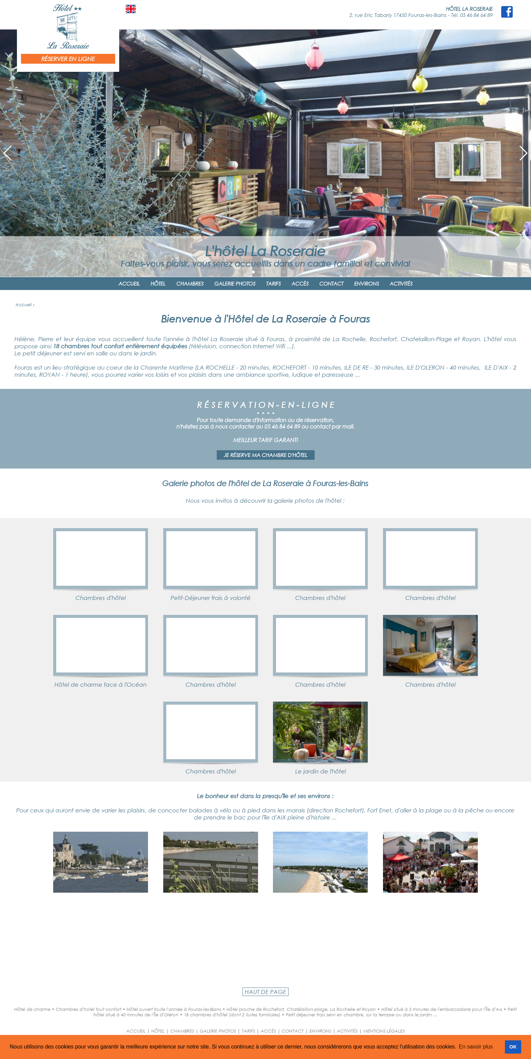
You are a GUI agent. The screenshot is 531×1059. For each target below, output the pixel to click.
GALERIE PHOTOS (234, 284)
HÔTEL (158, 284)
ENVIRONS (366, 284)
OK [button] (513, 1047)
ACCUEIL (129, 284)
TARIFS (273, 284)
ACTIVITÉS (401, 284)
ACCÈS (300, 284)
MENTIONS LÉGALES (384, 1031)
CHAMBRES (190, 284)
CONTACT (331, 284)
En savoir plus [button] (476, 1047)
